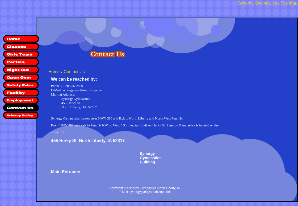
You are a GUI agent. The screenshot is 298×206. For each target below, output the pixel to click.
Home (54, 71)
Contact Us (74, 71)
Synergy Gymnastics (257, 3)
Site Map (288, 3)
